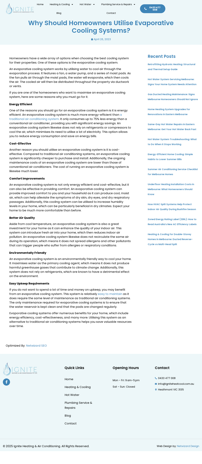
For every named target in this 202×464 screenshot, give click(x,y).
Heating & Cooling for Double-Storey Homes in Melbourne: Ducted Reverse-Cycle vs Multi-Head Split (170, 239)
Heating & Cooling (63, 6)
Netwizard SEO (36, 346)
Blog (140, 6)
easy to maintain (110, 294)
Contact (151, 6)
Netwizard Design (188, 446)
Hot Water (87, 6)
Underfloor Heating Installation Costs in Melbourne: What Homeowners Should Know (171, 189)
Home (43, 6)
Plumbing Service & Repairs (116, 6)
